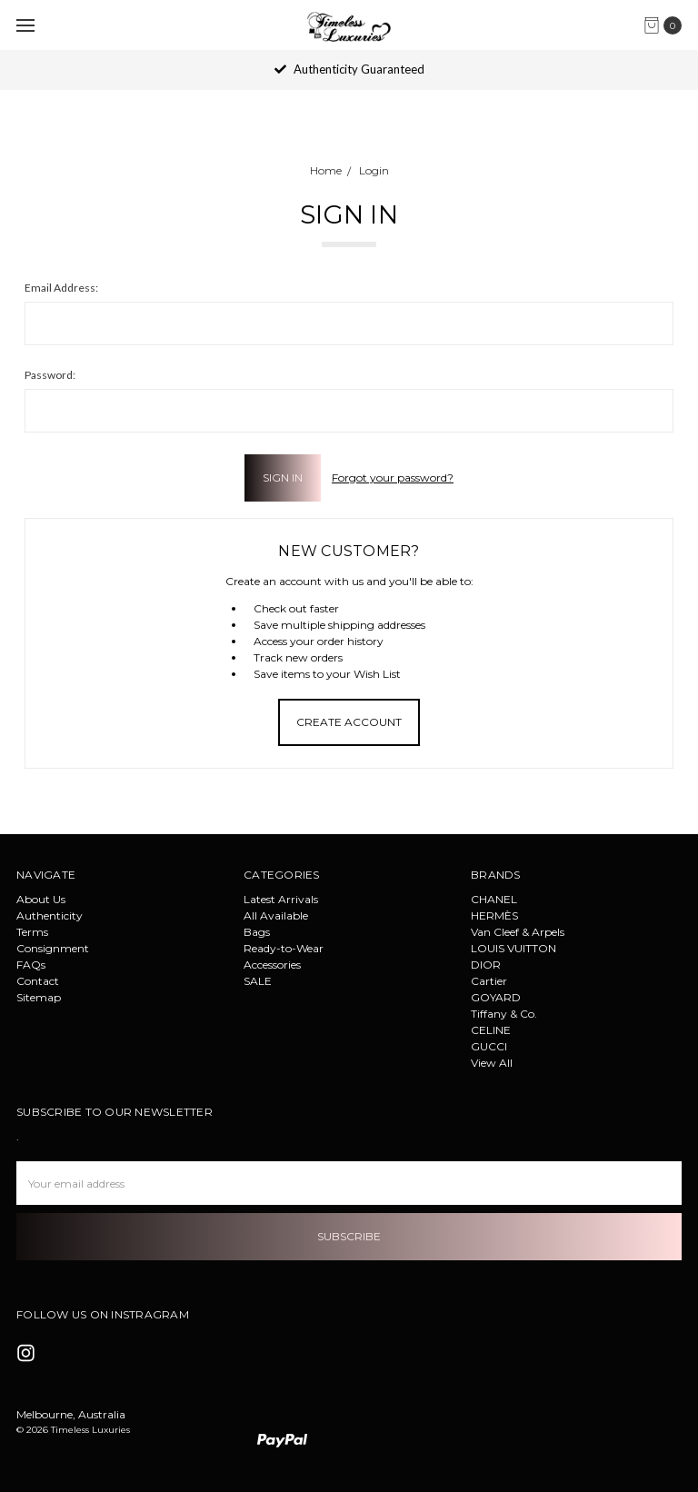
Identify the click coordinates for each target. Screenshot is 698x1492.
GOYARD (496, 997)
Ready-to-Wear (284, 948)
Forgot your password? (393, 477)
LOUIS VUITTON (513, 948)
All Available (276, 915)
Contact (37, 981)
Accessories (272, 964)
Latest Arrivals (281, 899)
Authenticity (49, 915)
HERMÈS (494, 915)
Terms (32, 932)
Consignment (52, 948)
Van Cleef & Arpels (517, 932)
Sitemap (38, 997)
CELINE (491, 1030)
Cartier (489, 981)
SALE (258, 981)
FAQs (30, 964)
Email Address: (61, 287)
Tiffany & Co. (504, 1013)
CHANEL (494, 899)
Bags (257, 932)
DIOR (486, 964)
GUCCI (489, 1046)
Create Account (349, 722)
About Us (40, 899)
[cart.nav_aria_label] (667, 25)
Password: (50, 375)
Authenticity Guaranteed (349, 69)
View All (492, 1062)
